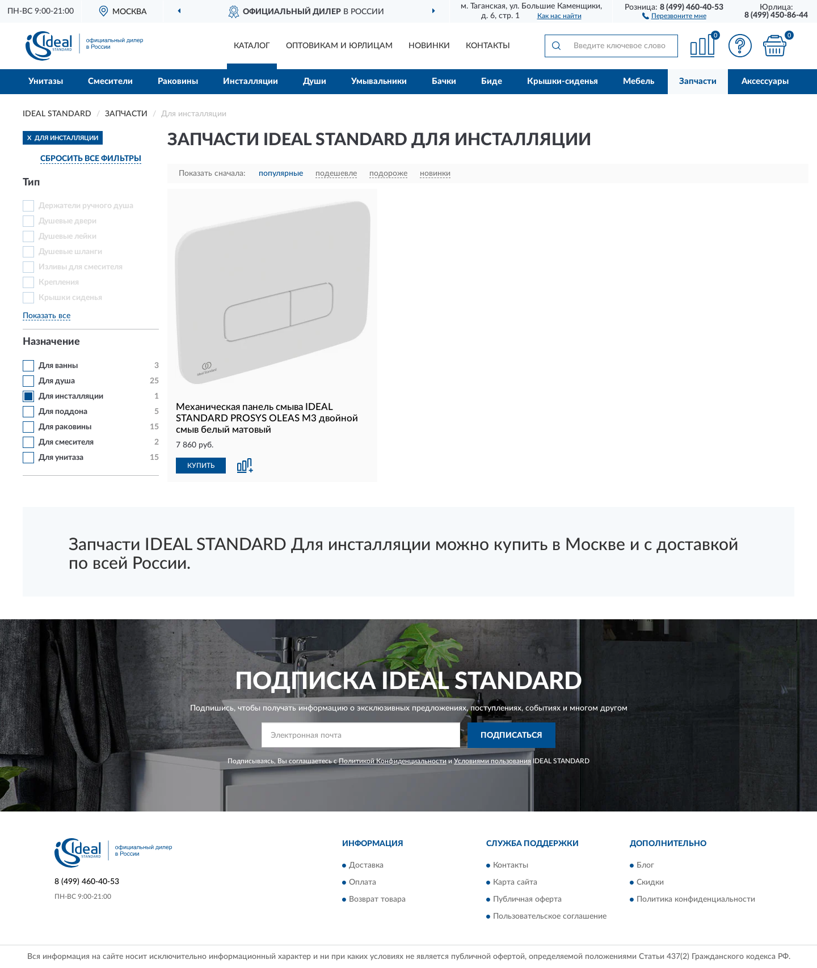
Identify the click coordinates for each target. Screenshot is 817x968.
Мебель (638, 81)
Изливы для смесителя (81, 267)
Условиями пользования (492, 761)
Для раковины (65, 427)
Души (314, 81)
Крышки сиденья (70, 298)
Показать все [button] (46, 316)
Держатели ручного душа (86, 206)
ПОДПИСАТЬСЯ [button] (511, 735)
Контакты (488, 46)
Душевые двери (67, 221)
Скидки (650, 883)
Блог (645, 866)
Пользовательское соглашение (550, 917)
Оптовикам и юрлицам (339, 46)
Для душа (57, 381)
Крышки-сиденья (562, 81)
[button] (674, 15)
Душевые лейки (67, 236)
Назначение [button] (51, 342)
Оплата (362, 883)
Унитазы (45, 81)
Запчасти (698, 81)
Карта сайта (515, 883)
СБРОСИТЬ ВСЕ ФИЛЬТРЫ (90, 159)
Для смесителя (66, 442)
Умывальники (379, 81)
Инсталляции (250, 81)
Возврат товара (377, 900)
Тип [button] (31, 182)
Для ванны (58, 366)
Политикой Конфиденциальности (393, 761)
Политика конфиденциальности (696, 900)
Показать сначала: (212, 173)
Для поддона (63, 412)
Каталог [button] (252, 46)
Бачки (444, 81)
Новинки (429, 46)
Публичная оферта (527, 900)
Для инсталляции (71, 396)
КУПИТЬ (200, 465)
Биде (491, 81)
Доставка (366, 866)
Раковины (178, 81)
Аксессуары (765, 81)
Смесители (110, 81)
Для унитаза (61, 458)
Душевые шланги (70, 252)
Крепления (59, 282)
